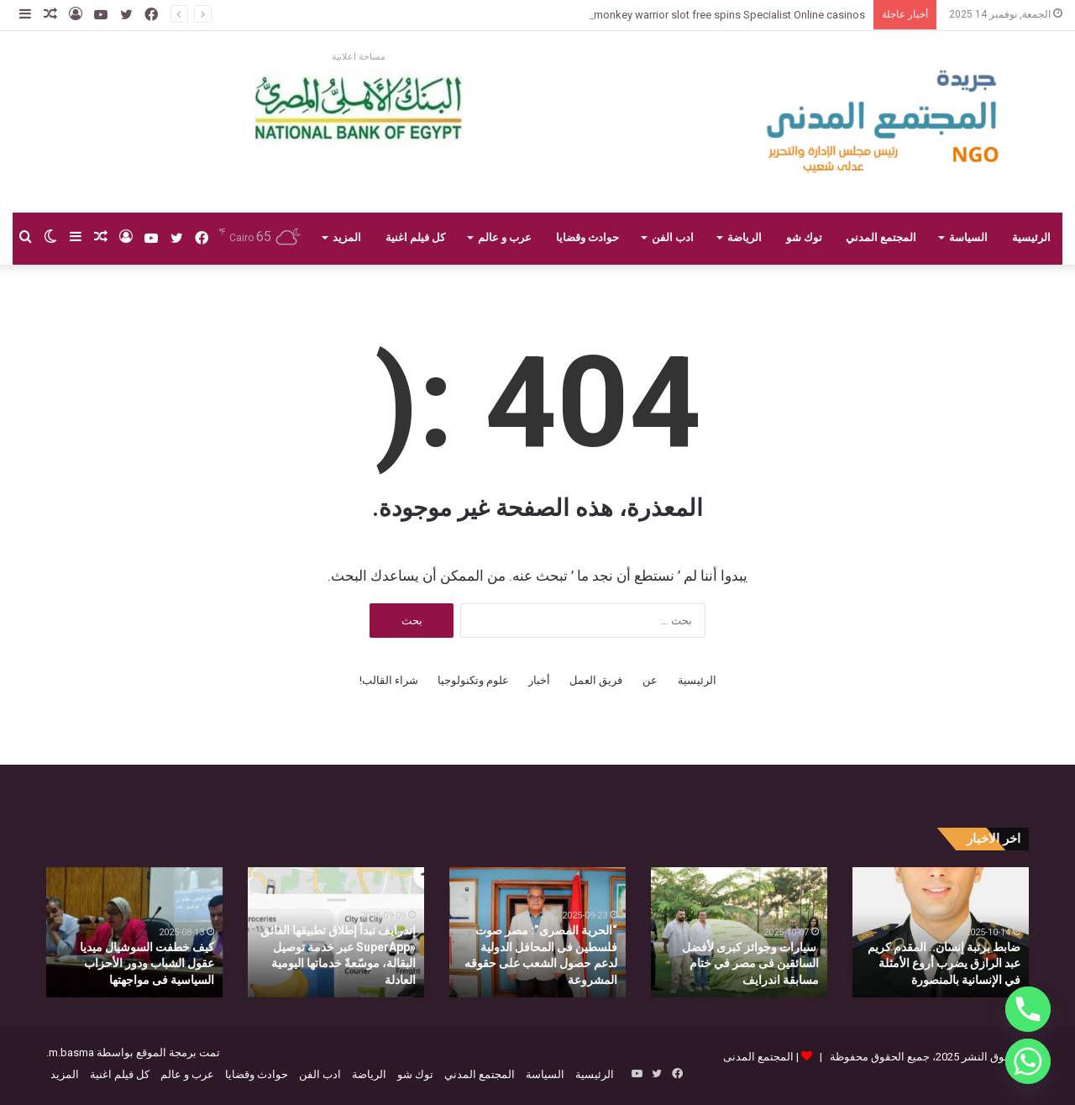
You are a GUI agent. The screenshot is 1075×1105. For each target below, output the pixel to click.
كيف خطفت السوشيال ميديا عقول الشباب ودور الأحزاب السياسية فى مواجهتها (147, 963)
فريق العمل (595, 680)
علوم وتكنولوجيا (473, 680)
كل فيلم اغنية (415, 237)
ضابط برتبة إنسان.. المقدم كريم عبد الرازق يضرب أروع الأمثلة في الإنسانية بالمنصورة (944, 963)
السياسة (968, 237)
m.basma (71, 1052)
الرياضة (744, 237)
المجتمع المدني (881, 237)
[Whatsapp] (1028, 1061)
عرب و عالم (505, 237)
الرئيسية (1031, 237)
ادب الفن (673, 237)
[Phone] (1028, 1009)
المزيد (347, 237)
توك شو (804, 237)
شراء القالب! (388, 680)
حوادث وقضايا (587, 237)
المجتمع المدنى (758, 1056)
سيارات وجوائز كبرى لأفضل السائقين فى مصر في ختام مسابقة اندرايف (750, 963)
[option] (940, 932)
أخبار (539, 680)
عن (650, 680)
